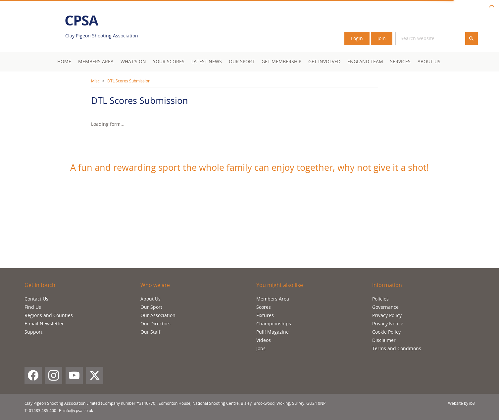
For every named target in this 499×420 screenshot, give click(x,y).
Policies (380, 299)
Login (357, 38)
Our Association (157, 315)
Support (33, 332)
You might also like (279, 285)
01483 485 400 (42, 410)
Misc (95, 81)
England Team (365, 61)
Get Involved (324, 61)
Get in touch (40, 285)
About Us (429, 61)
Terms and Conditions (396, 348)
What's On (133, 61)
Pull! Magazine (272, 332)
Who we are (155, 285)
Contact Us (36, 299)
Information (387, 285)
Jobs (261, 348)
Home (64, 61)
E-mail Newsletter (44, 323)
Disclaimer (384, 340)
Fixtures (265, 315)
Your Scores (168, 61)
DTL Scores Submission (128, 81)
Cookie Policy (386, 332)
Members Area (272, 299)
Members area (96, 61)
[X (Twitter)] (94, 375)
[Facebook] (33, 375)
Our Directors (155, 323)
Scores (263, 307)
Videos (263, 340)
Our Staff (150, 332)
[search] (422, 38)
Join (381, 38)
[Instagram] (53, 375)
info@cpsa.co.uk (78, 410)
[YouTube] (74, 375)
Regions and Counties (49, 315)
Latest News (206, 61)
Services (400, 61)
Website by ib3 (461, 403)
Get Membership (281, 61)
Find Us (33, 307)
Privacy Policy (387, 315)
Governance (385, 307)
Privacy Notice (387, 323)
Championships (273, 323)
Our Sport (242, 61)
